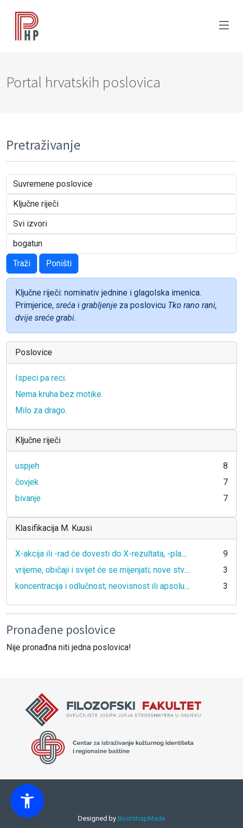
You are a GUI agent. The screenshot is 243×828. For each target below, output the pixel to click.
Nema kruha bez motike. (59, 394)
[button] (27, 801)
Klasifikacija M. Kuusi (53, 528)
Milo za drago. (41, 410)
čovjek (27, 482)
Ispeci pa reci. (40, 378)
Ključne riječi (38, 440)
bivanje (28, 498)
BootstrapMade (141, 818)
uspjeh (27, 466)
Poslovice (33, 352)
